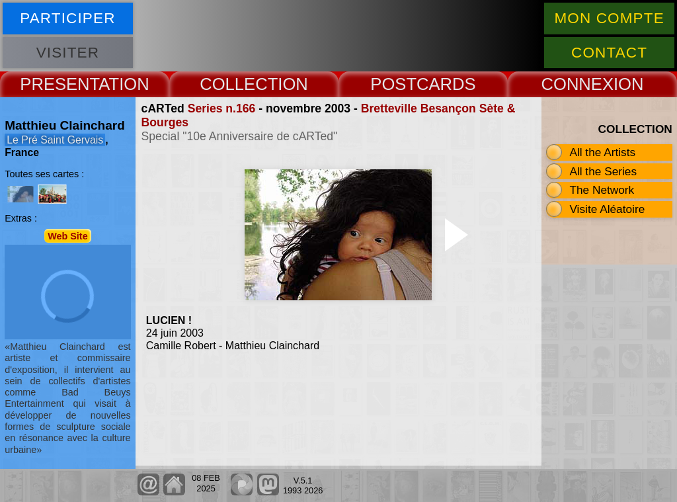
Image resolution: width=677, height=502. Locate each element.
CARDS (446, 84)
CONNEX (577, 84)
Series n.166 (222, 108)
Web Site (68, 235)
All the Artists (602, 152)
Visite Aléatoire (607, 209)
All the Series (603, 171)
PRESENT (59, 84)
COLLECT (239, 84)
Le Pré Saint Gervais (55, 140)
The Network (601, 189)
